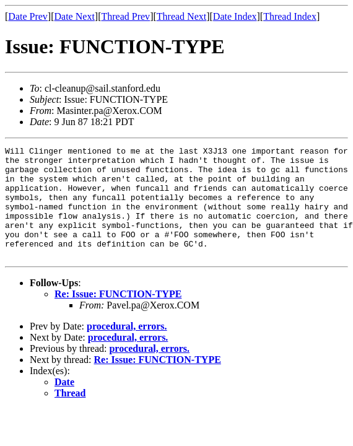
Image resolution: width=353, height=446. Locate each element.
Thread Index (289, 16)
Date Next (74, 16)
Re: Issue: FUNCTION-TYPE (117, 316)
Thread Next (181, 16)
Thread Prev (125, 16)
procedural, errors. (127, 348)
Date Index (235, 16)
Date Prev (28, 16)
